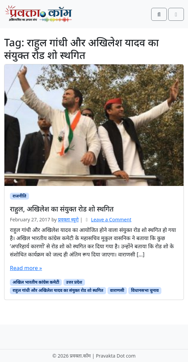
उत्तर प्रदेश (74, 282)
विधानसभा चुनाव (145, 290)
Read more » (26, 268)
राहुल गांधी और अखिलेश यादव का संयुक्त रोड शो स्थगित (58, 290)
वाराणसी (117, 290)
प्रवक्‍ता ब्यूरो (68, 219)
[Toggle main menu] (176, 14)
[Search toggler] (159, 14)
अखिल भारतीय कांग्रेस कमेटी (36, 282)
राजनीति (19, 196)
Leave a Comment (111, 219)
